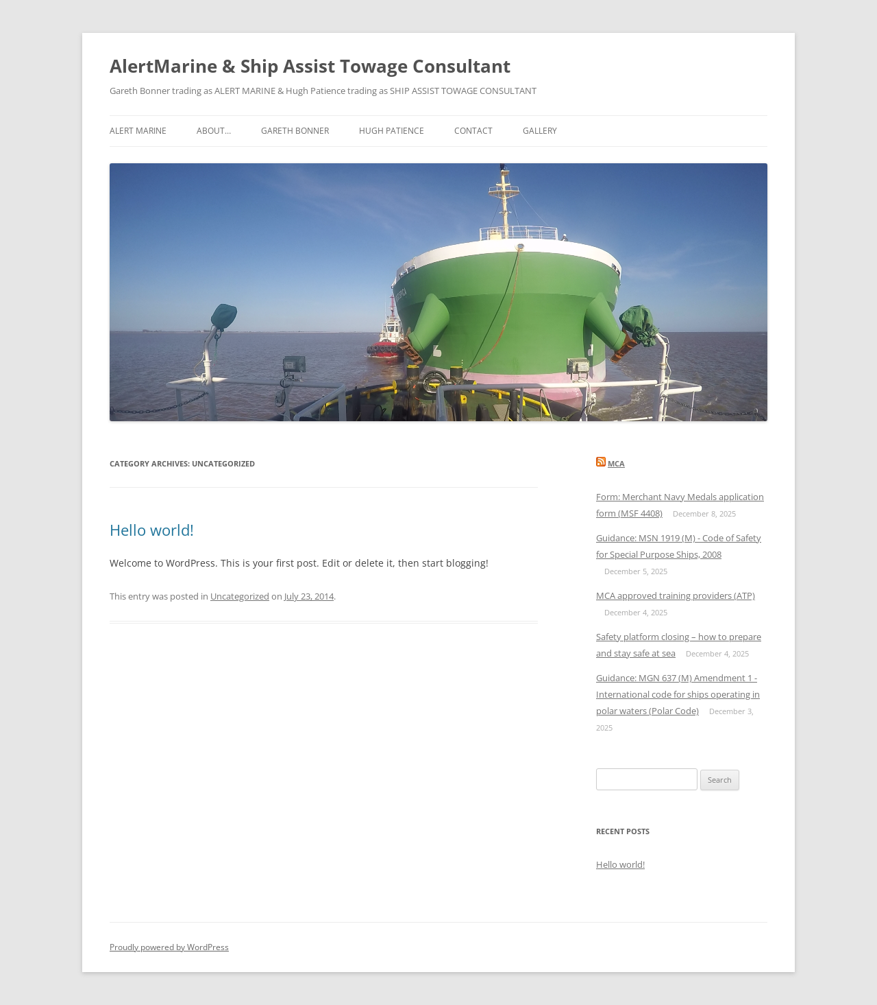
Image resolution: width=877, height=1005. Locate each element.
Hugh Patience (391, 131)
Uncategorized (239, 596)
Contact (473, 131)
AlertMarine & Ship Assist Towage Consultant (310, 66)
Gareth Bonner (295, 131)
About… (214, 131)
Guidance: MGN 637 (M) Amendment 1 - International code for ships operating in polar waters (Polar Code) (678, 694)
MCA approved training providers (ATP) (675, 595)
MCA (616, 463)
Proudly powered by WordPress (169, 947)
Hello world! (152, 529)
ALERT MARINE (138, 131)
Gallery (540, 131)
